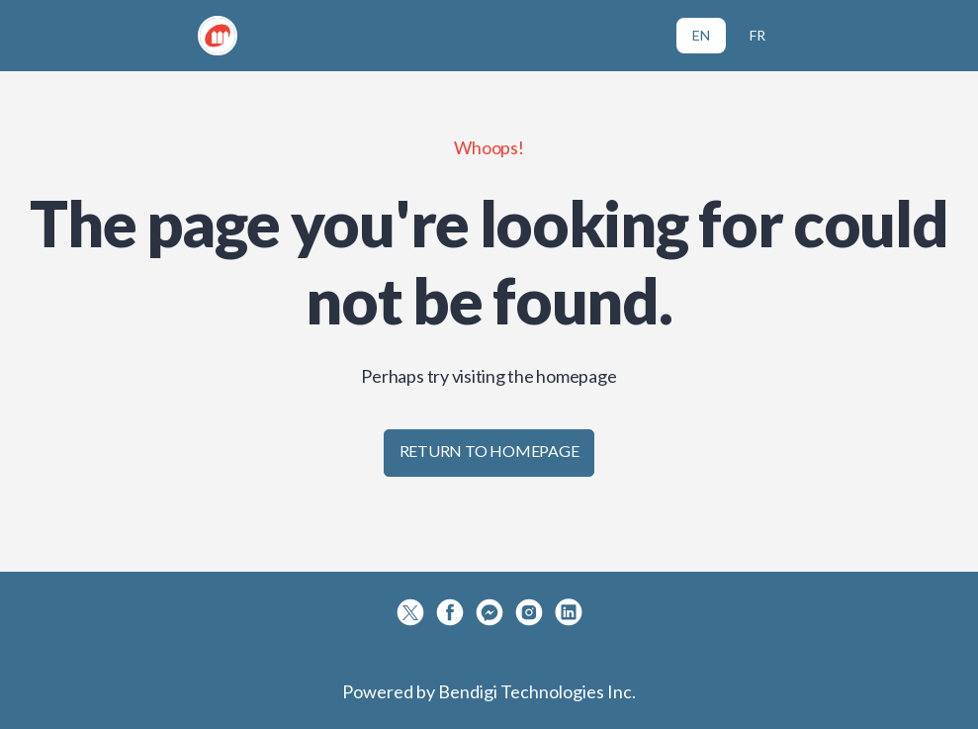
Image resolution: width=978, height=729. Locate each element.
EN (701, 35)
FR (757, 35)
